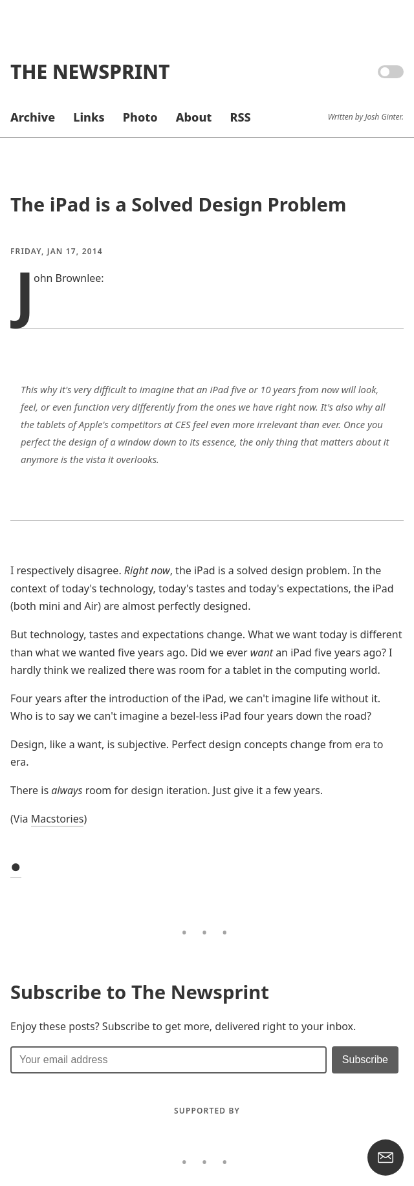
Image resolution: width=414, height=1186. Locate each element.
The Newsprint (89, 71)
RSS (240, 117)
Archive (32, 117)
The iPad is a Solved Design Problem (178, 204)
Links (88, 117)
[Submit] (365, 1059)
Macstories (57, 819)
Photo (140, 117)
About (194, 117)
